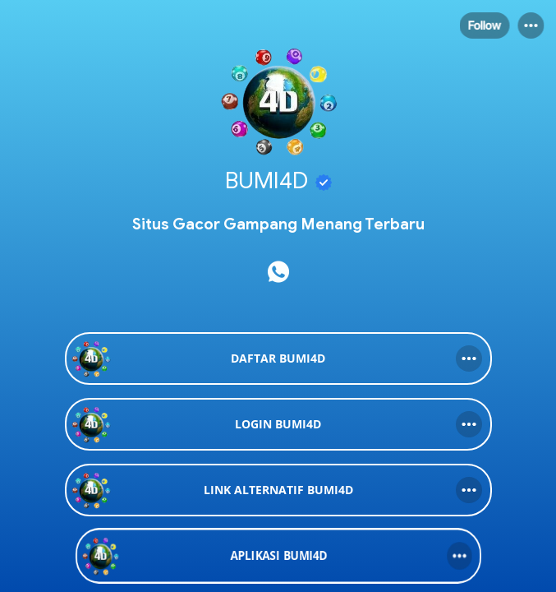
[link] (278, 358)
